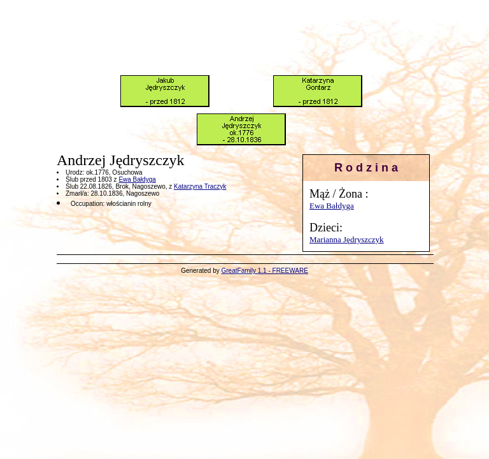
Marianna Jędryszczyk (346, 239)
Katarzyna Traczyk (200, 186)
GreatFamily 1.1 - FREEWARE (265, 270)
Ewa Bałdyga (331, 205)
